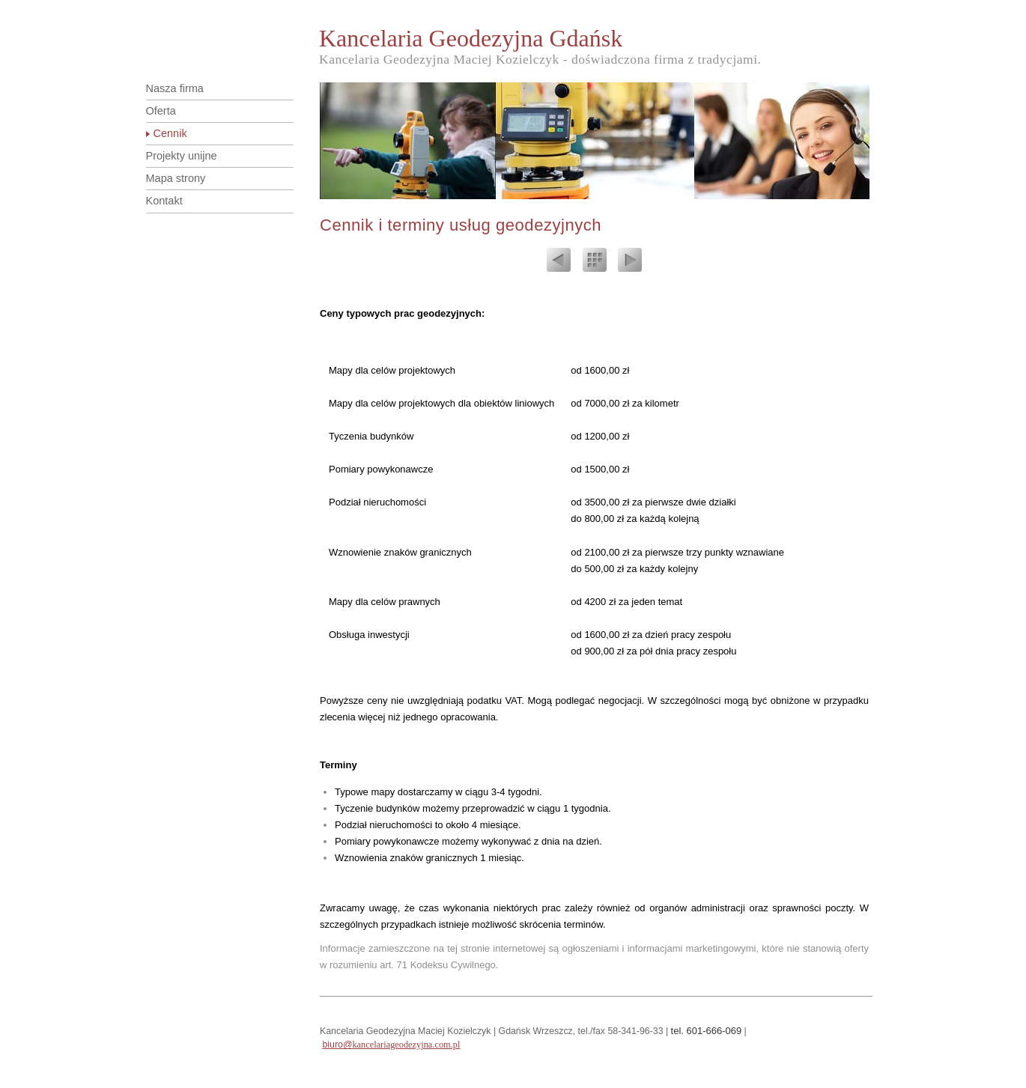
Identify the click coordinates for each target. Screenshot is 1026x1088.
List (594, 262)
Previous (558, 262)
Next (630, 262)
